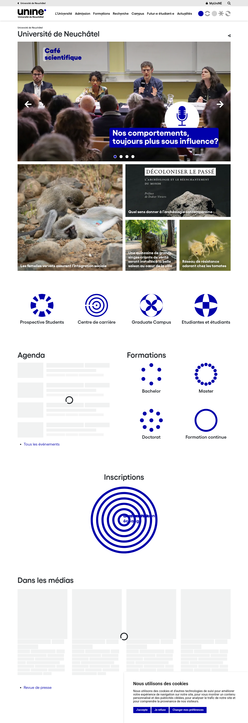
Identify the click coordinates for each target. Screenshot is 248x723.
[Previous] (28, 104)
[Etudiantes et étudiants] (206, 307)
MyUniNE (214, 3)
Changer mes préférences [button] (188, 709)
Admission (82, 13)
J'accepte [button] (142, 709)
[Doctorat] (151, 422)
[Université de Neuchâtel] (32, 13)
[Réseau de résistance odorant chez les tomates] (205, 245)
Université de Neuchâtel (32, 3)
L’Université (63, 13)
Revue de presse (38, 687)
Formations (101, 13)
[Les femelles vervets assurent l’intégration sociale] (70, 217)
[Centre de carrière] (96, 307)
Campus (138, 13)
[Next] (220, 104)
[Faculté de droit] (220, 13)
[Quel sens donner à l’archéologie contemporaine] (178, 190)
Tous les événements (42, 444)
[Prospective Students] (42, 307)
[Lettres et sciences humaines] (207, 13)
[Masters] (206, 376)
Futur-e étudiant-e (160, 13)
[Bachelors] (151, 376)
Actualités (184, 13)
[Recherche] (229, 3)
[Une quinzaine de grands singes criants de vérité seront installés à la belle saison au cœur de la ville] (151, 245)
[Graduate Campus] (151, 307)
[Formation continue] (206, 422)
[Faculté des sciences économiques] (227, 13)
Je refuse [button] (160, 709)
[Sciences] (213, 13)
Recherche (121, 13)
